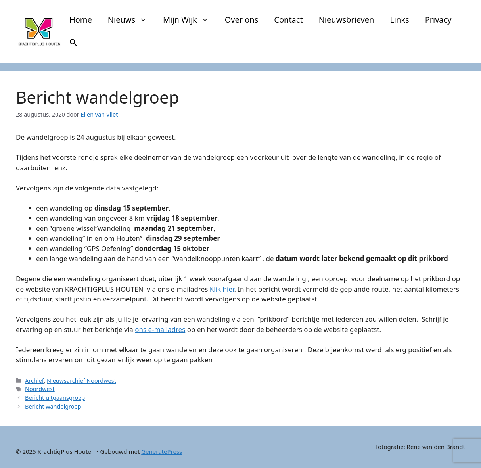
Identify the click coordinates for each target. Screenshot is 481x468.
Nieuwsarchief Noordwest (81, 380)
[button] (73, 44)
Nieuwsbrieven (346, 19)
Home (80, 19)
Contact (288, 19)
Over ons (242, 19)
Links (399, 19)
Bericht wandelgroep (53, 406)
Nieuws (131, 20)
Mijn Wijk (190, 20)
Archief (34, 380)
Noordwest (40, 389)
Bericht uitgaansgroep (55, 397)
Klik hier (222, 288)
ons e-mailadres (160, 329)
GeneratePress (161, 451)
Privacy (438, 19)
